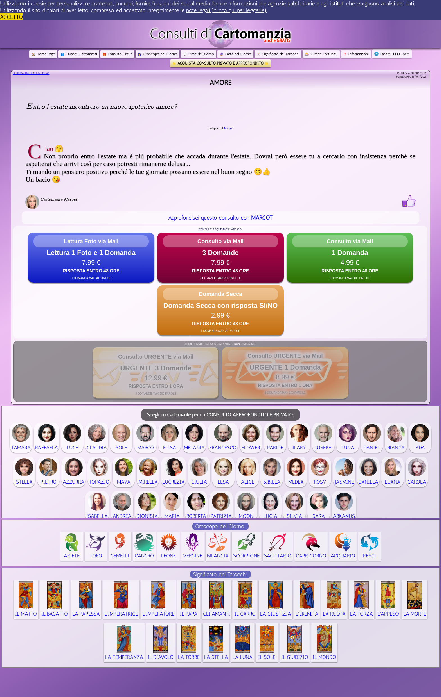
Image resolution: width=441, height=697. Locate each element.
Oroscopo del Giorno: (220, 526)
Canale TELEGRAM (392, 54)
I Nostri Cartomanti (78, 54)
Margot (228, 128)
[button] (91, 258)
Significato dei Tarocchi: (220, 574)
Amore (220, 82)
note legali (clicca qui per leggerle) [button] (226, 10)
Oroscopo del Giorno (157, 54)
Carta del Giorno (235, 54)
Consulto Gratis (117, 54)
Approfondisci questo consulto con (220, 217)
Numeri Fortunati (321, 54)
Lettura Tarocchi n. (31, 73)
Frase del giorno (198, 54)
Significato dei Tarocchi (278, 54)
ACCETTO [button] (11, 16)
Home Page (43, 54)
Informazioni (356, 54)
